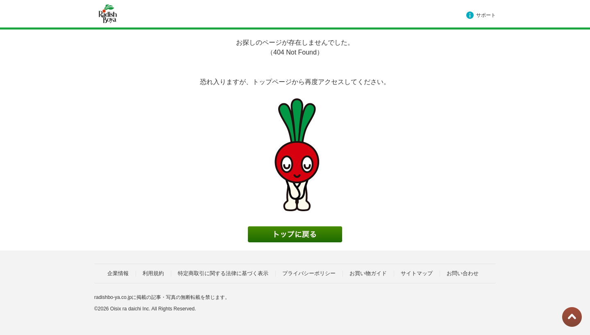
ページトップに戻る (572, 317)
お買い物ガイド (368, 273)
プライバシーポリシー (309, 273)
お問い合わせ (463, 273)
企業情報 (118, 273)
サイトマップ (417, 273)
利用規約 (153, 273)
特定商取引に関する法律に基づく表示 (223, 273)
